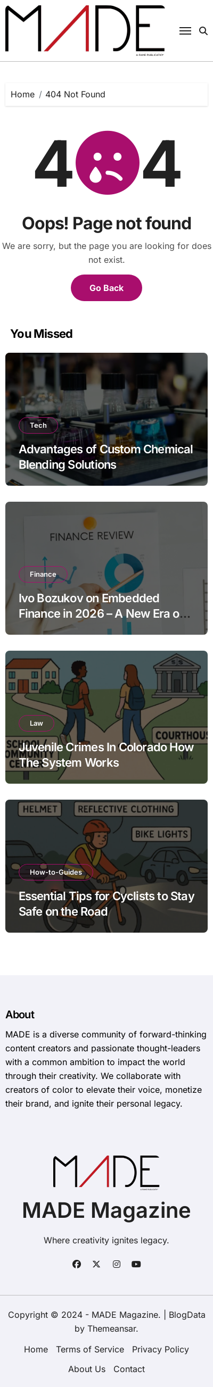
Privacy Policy (160, 1349)
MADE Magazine (106, 1210)
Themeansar (111, 1328)
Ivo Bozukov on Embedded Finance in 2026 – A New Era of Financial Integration (101, 613)
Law (36, 723)
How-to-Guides (56, 872)
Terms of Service (90, 1349)
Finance (43, 574)
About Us (86, 1369)
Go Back (106, 288)
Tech (38, 425)
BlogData (187, 1314)
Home (36, 1349)
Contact (129, 1369)
